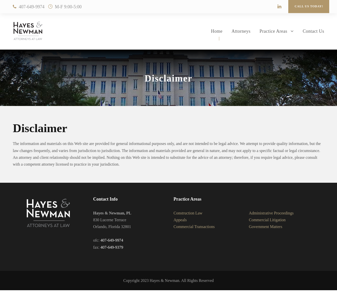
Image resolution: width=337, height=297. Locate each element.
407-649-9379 (111, 247)
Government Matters (265, 227)
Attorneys (241, 31)
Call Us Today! (309, 6)
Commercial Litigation (267, 220)
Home (216, 31)
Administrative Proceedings (271, 213)
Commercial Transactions (194, 227)
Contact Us (313, 31)
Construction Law (188, 213)
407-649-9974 (31, 6)
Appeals (180, 220)
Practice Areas (273, 31)
